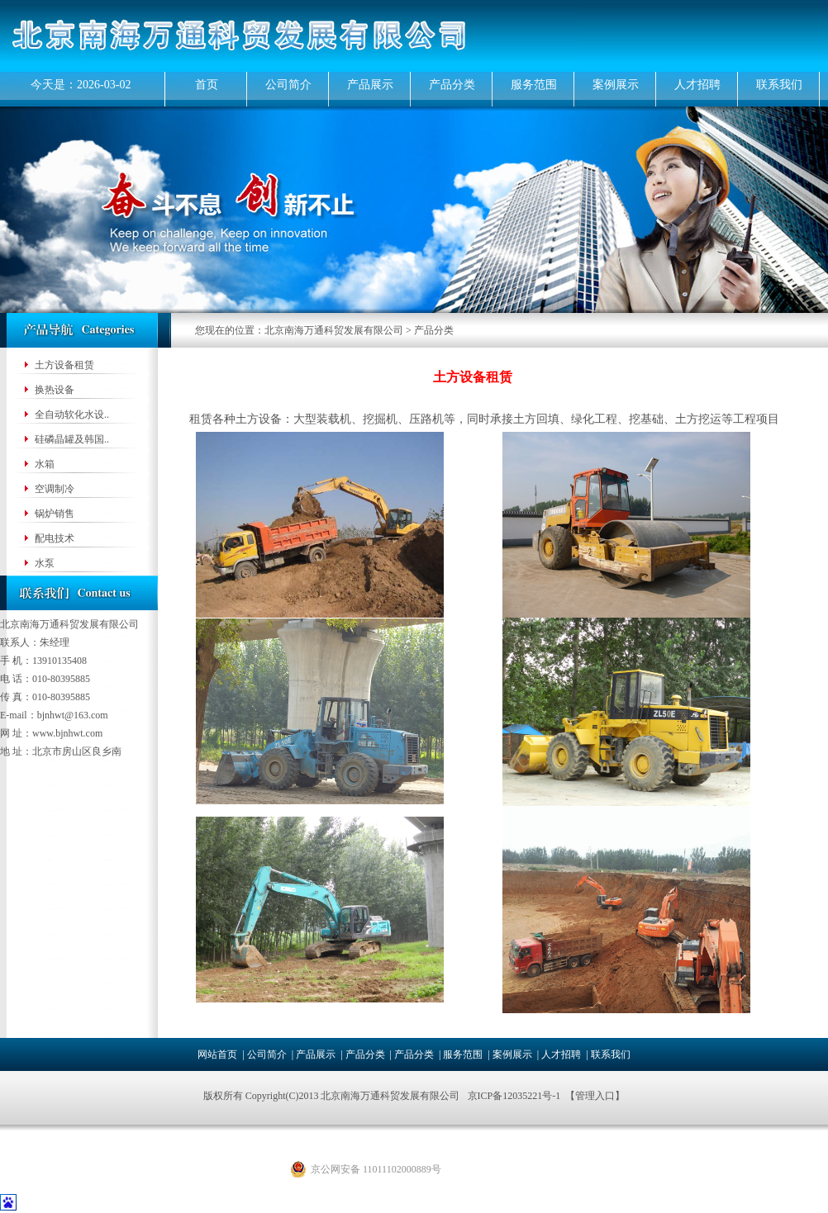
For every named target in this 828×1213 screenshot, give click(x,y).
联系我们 (779, 84)
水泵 (45, 563)
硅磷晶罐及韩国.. (72, 439)
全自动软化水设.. (72, 414)
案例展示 (615, 84)
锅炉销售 (54, 513)
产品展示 (370, 84)
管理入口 (595, 1096)
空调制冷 (54, 489)
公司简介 (288, 84)
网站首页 (217, 1054)
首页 (206, 84)
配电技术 (54, 538)
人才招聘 (697, 84)
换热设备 (54, 390)
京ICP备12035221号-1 (514, 1096)
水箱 (45, 464)
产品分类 (452, 84)
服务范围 (534, 84)
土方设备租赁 (64, 365)
